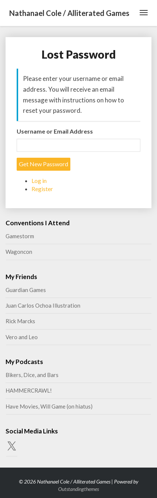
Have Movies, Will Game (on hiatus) (49, 406)
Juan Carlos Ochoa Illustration (43, 305)
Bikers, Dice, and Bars (32, 374)
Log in (39, 180)
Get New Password (43, 163)
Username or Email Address (55, 131)
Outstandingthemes (78, 489)
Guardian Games (26, 289)
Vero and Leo (22, 337)
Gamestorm (20, 236)
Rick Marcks (20, 321)
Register (42, 188)
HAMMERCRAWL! (29, 390)
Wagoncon (19, 251)
